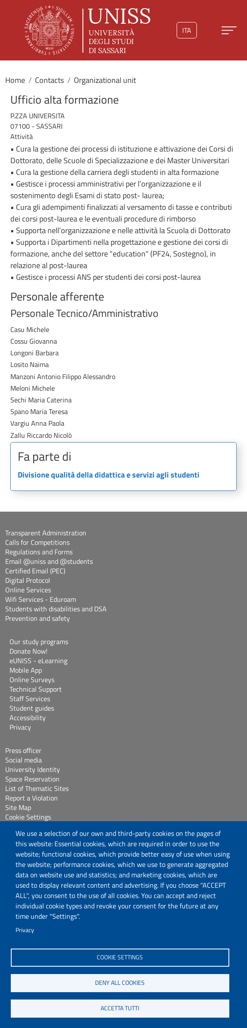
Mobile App (26, 670)
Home (15, 80)
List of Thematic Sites (37, 788)
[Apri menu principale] (229, 30)
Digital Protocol (27, 580)
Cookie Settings (28, 817)
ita (186, 30)
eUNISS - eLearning (38, 660)
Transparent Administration (45, 533)
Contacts (49, 80)
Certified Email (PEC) (35, 571)
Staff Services (30, 698)
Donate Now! (29, 651)
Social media (23, 760)
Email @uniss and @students (49, 561)
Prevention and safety (37, 618)
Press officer (23, 750)
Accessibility (28, 717)
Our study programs (39, 641)
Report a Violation (31, 798)
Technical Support (36, 689)
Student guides (32, 708)
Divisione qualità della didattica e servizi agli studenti (109, 475)
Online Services (28, 590)
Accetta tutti (120, 1008)
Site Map (18, 807)
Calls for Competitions (37, 542)
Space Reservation (32, 779)
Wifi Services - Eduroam (40, 599)
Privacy (25, 930)
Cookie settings (120, 957)
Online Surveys (32, 679)
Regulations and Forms (39, 552)
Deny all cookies (120, 982)
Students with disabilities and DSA (56, 609)
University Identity (32, 769)
